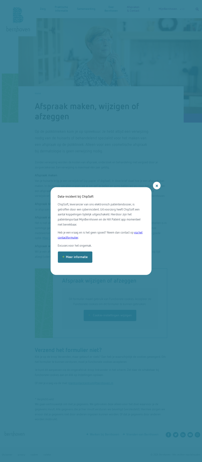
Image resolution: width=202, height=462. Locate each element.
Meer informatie (77, 257)
